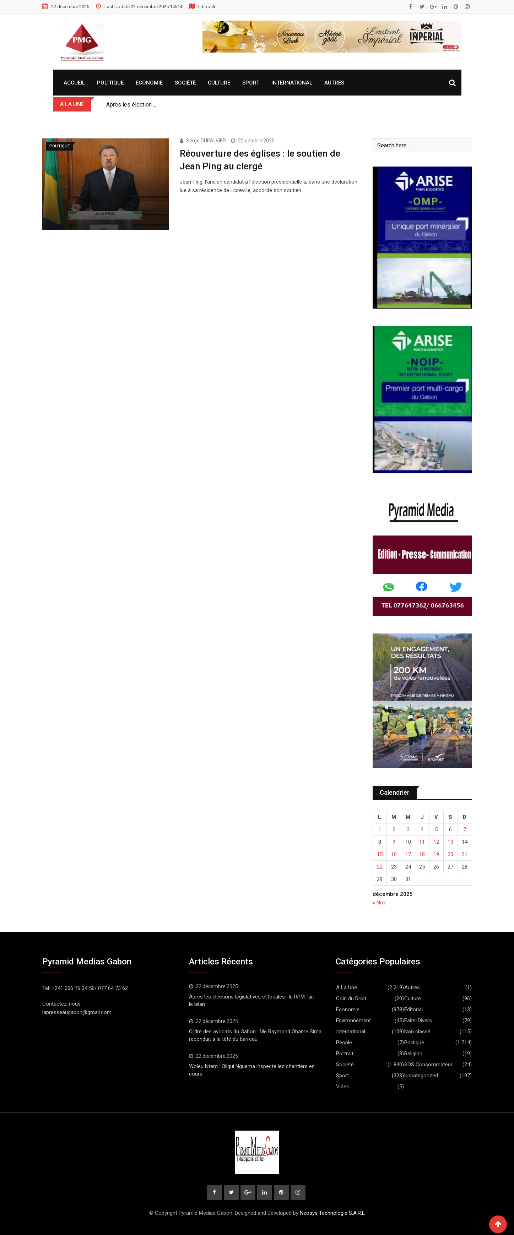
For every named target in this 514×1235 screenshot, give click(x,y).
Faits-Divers (418, 1020)
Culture (219, 83)
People (344, 1042)
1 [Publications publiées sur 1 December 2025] (379, 829)
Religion (413, 1053)
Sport (250, 83)
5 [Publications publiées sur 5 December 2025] (436, 829)
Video (343, 1086)
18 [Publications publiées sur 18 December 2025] (422, 854)
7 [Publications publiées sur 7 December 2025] (464, 829)
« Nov (379, 902)
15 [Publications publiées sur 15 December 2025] (380, 854)
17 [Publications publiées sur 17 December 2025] (408, 854)
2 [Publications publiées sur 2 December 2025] (394, 829)
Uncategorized (421, 1075)
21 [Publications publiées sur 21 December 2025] (464, 854)
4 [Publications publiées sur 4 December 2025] (422, 829)
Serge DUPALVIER (206, 140)
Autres (334, 83)
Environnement (353, 1020)
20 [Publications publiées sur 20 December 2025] (450, 854)
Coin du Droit (351, 998)
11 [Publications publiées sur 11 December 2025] (422, 842)
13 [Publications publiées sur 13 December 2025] (450, 842)
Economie (149, 83)
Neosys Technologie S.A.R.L (332, 1213)
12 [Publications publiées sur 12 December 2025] (436, 842)
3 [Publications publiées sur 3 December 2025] (408, 829)
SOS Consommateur (428, 1064)
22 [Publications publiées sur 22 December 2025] (380, 867)
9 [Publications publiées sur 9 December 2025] (394, 842)
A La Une (346, 987)
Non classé (417, 1031)
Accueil (74, 83)
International (291, 83)
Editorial (413, 1009)
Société (185, 83)
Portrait (344, 1053)
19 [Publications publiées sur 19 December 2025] (436, 854)
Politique (110, 83)
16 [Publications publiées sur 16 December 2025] (394, 854)
